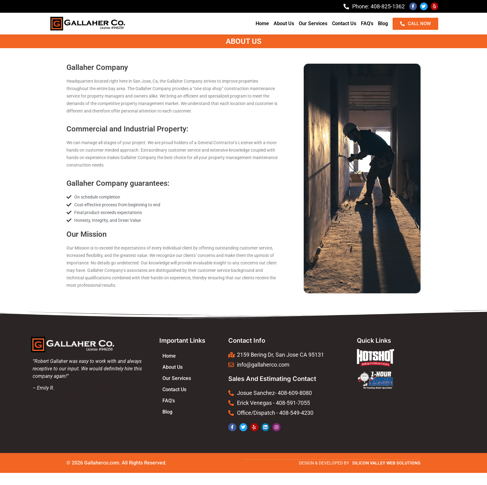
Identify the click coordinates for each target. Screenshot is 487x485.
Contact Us (344, 23)
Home (262, 23)
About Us (284, 23)
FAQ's (367, 23)
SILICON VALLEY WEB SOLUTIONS (386, 462)
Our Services (313, 23)
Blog (383, 23)
